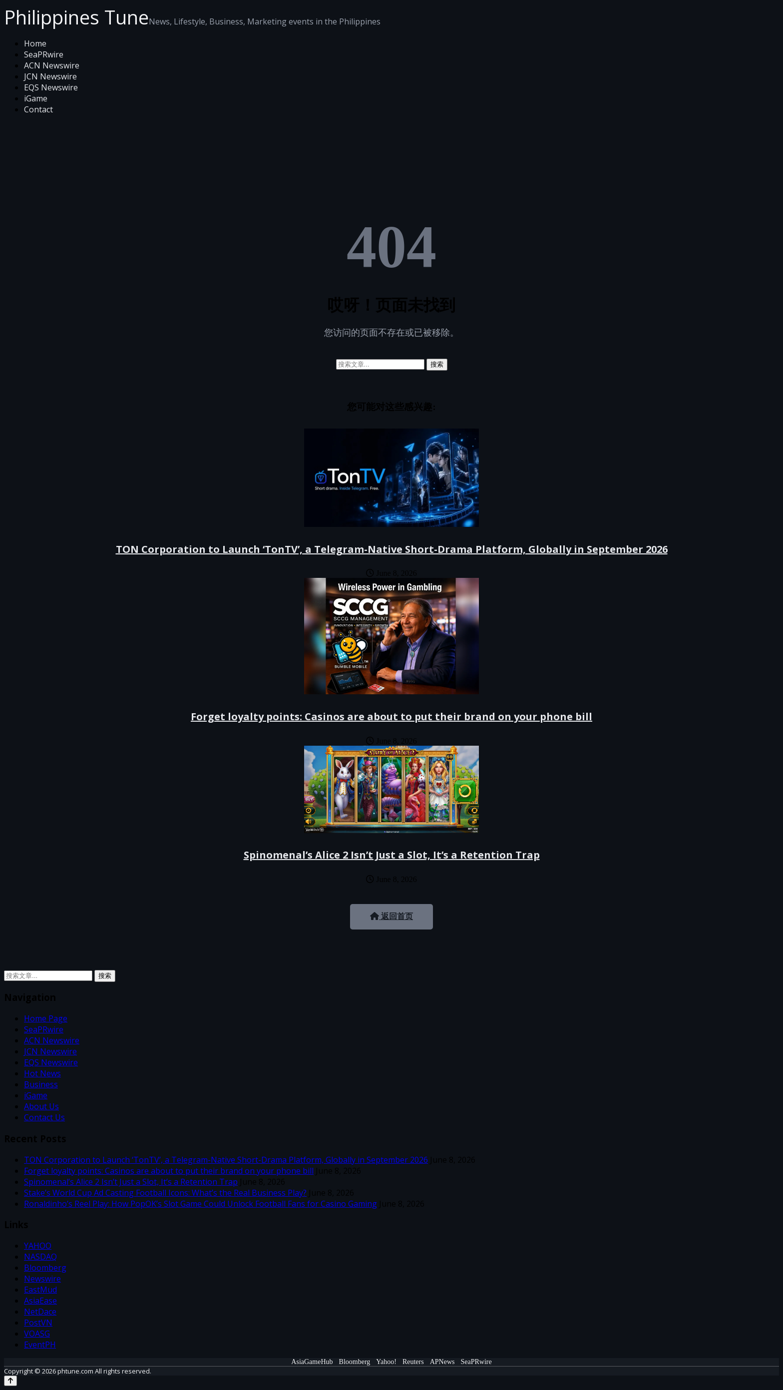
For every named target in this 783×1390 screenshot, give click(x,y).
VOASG (37, 1333)
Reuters (413, 1362)
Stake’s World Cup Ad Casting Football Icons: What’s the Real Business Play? (165, 1192)
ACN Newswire (51, 65)
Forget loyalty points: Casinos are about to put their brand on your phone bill (391, 716)
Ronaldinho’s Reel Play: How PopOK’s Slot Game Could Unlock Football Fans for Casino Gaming (200, 1203)
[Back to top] (10, 1381)
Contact (38, 109)
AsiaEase (40, 1300)
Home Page (45, 1018)
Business (41, 1084)
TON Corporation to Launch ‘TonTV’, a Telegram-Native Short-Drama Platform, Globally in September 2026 (392, 549)
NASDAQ (40, 1256)
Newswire (42, 1278)
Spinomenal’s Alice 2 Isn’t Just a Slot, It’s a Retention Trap (392, 855)
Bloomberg (45, 1267)
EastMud (40, 1289)
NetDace (40, 1311)
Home (35, 43)
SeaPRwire (43, 54)
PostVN (38, 1322)
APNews (442, 1362)
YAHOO (37, 1245)
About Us (41, 1106)
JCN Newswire (50, 76)
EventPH (40, 1344)
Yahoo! (386, 1362)
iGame (35, 98)
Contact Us (44, 1117)
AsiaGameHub (312, 1362)
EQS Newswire (51, 87)
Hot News (42, 1073)
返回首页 (391, 916)
